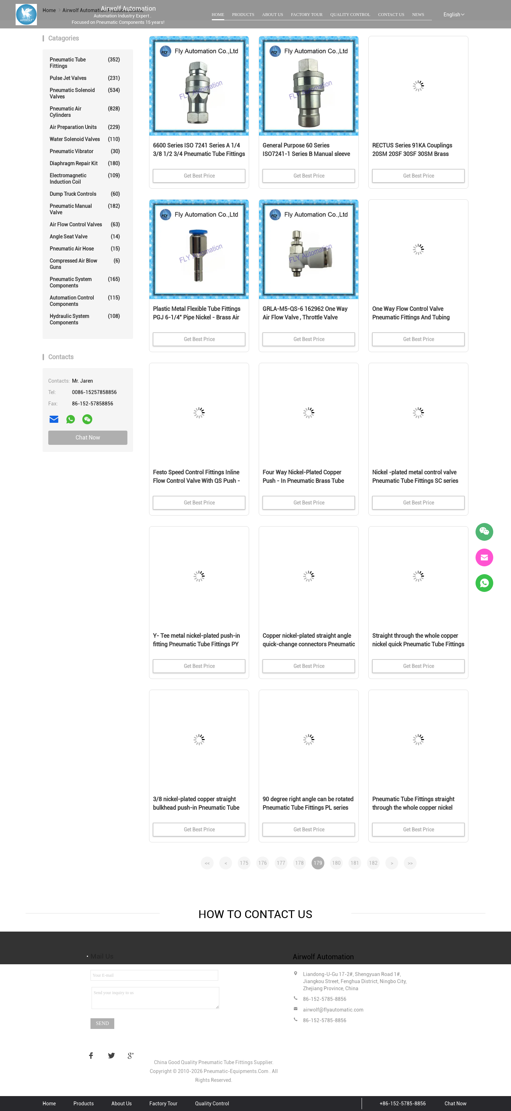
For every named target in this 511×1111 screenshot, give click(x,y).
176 (262, 863)
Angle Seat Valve (85, 236)
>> (410, 863)
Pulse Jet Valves (85, 78)
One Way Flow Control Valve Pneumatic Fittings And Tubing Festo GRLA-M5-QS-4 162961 (411, 317)
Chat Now (88, 437)
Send (102, 1023)
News (418, 14)
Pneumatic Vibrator (85, 151)
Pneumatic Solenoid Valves (85, 93)
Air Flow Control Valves (85, 224)
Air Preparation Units (85, 127)
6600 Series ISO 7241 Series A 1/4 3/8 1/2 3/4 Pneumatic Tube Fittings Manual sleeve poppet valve (199, 154)
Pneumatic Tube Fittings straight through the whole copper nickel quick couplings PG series (413, 808)
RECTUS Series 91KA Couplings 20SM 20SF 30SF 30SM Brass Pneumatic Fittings (412, 154)
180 (336, 863)
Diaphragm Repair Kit (85, 163)
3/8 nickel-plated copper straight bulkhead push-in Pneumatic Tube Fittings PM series (196, 808)
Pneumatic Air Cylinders (85, 112)
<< (207, 863)
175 (244, 863)
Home (218, 14)
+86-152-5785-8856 (403, 1103)
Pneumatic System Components (85, 282)
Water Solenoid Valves (85, 139)
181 (355, 863)
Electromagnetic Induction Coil (85, 178)
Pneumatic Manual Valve (85, 209)
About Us (272, 14)
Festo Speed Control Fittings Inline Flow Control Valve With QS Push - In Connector (196, 481)
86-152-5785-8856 (324, 999)
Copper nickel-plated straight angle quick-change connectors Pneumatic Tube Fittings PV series (309, 644)
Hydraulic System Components (85, 319)
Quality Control (350, 14)
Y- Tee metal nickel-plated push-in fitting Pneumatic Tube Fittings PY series (196, 644)
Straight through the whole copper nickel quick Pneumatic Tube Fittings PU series (418, 644)
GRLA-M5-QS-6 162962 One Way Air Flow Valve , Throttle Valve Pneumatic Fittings (305, 317)
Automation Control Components (85, 301)
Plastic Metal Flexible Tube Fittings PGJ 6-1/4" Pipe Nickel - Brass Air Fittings (196, 317)
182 (373, 863)
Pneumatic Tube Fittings (85, 62)
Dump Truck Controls (85, 194)
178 (299, 863)
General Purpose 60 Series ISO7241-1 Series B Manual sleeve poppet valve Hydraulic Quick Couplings (306, 154)
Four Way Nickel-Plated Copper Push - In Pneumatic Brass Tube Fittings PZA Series (303, 481)
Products (243, 14)
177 (281, 863)
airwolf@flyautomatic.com (333, 1010)
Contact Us (391, 14)
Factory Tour (307, 14)
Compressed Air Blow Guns (85, 264)
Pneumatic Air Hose (85, 249)
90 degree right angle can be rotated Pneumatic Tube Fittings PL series (308, 803)
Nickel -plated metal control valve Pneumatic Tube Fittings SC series (415, 476)
